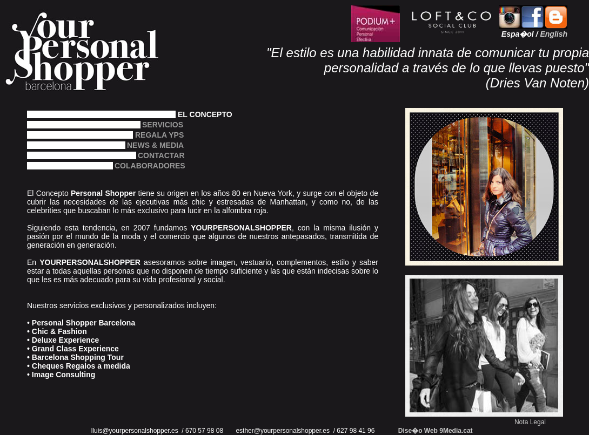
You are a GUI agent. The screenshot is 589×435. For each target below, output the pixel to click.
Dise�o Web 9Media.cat (435, 430)
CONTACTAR (150, 155)
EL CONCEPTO (205, 114)
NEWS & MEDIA (155, 145)
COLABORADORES (138, 165)
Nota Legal (530, 422)
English (553, 34)
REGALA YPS (159, 135)
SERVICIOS (152, 124)
